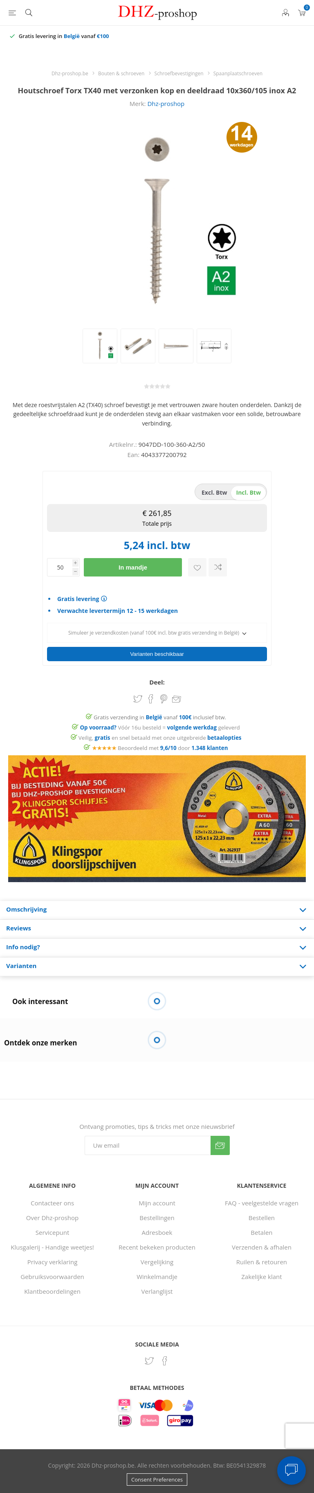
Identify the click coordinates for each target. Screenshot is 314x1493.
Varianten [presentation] (21, 966)
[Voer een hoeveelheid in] (59, 567)
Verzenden (220, 1145)
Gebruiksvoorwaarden (52, 1276)
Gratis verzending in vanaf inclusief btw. (160, 717)
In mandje (133, 567)
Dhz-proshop (165, 103)
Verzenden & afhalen (262, 1247)
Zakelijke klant (261, 1276)
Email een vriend (176, 699)
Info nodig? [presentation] (23, 947)
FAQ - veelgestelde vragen (261, 1203)
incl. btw (248, 492)
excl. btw (214, 492)
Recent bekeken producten (157, 1247)
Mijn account (157, 1203)
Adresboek (157, 1232)
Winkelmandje (157, 1276)
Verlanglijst (157, 1291)
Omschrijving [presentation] (26, 909)
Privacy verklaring (52, 1262)
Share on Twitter (137, 698)
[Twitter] (149, 1360)
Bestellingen (156, 1218)
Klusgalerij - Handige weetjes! (52, 1247)
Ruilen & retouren (261, 1262)
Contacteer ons (52, 1203)
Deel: (157, 682)
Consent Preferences (157, 1479)
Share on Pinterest (163, 698)
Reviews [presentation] (18, 928)
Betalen (261, 1232)
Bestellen (262, 1218)
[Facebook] (164, 1360)
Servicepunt (53, 1232)
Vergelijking (157, 1262)
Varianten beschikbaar (157, 654)
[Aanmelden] (148, 1145)
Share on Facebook (150, 698)
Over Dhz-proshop (52, 1218)
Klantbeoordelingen (52, 1291)
